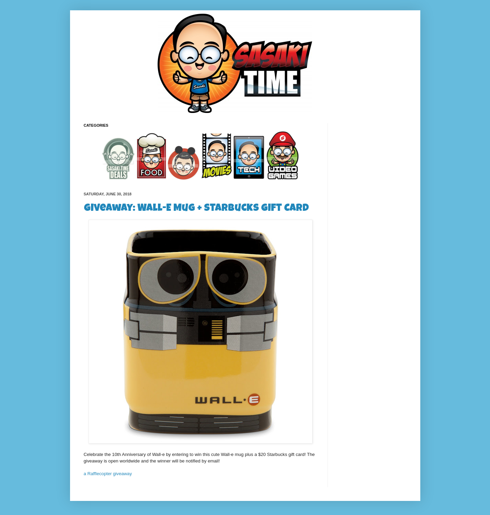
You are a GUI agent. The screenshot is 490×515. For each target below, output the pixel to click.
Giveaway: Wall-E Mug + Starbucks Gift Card (196, 209)
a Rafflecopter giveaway (108, 473)
